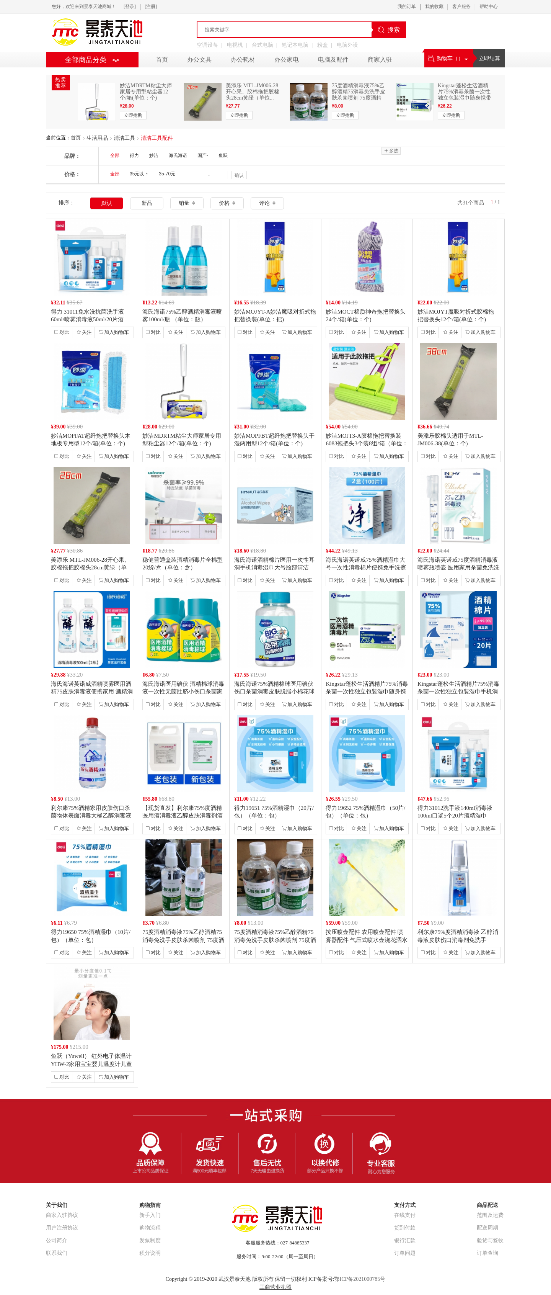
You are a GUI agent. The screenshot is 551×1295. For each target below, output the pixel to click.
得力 (134, 155)
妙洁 (153, 155)
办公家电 (286, 59)
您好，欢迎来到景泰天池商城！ (84, 6)
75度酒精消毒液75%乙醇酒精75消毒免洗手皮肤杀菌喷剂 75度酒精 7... (358, 95)
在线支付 (405, 1215)
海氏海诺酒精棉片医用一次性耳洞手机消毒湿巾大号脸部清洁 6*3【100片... (274, 567)
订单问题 (405, 1253)
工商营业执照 (275, 1287)
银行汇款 (405, 1240)
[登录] (130, 6)
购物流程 (150, 1228)
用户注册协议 (62, 1228)
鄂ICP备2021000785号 (359, 1279)
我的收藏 (434, 6)
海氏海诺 (178, 155)
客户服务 (461, 6)
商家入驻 (380, 59)
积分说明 (150, 1253)
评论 (267, 203)
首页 (76, 138)
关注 (84, 332)
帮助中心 (488, 6)
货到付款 (405, 1228)
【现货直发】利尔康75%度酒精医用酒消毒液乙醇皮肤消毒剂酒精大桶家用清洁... (182, 815)
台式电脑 (262, 45)
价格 (227, 203)
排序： (67, 203)
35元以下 (139, 174)
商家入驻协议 (62, 1215)
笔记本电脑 (295, 45)
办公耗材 (243, 59)
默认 (106, 203)
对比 (61, 332)
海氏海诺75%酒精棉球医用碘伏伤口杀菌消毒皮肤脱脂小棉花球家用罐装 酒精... (274, 691)
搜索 (389, 29)
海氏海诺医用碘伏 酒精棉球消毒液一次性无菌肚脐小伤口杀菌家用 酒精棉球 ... (183, 691)
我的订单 (407, 6)
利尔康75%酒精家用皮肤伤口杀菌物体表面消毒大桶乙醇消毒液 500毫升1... (91, 815)
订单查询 (487, 1253)
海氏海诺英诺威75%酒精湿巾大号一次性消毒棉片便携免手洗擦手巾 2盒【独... (366, 567)
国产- (202, 155)
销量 (187, 203)
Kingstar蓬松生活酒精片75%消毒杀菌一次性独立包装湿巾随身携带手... (464, 95)
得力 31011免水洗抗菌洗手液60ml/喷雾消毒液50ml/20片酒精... (87, 319)
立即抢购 (133, 115)
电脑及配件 (333, 59)
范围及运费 (490, 1215)
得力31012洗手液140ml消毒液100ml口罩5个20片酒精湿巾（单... (454, 815)
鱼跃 (223, 155)
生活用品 (97, 138)
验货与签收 (490, 1240)
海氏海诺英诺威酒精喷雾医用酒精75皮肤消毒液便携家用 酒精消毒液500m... (92, 691)
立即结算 (489, 58)
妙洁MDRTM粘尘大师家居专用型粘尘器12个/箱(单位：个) (146, 92)
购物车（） (448, 58)
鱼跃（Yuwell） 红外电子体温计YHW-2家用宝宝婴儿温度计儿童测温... (91, 1063)
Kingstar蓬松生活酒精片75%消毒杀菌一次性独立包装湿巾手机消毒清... (458, 691)
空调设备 (207, 45)
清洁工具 (124, 138)
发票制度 (150, 1240)
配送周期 (487, 1228)
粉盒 (322, 45)
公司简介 (56, 1240)
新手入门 (150, 1215)
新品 (147, 203)
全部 (114, 155)
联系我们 (56, 1253)
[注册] (151, 6)
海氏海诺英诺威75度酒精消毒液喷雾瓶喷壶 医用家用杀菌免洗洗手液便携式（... (458, 567)
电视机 (235, 45)
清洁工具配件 (157, 138)
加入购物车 (114, 332)
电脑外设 (347, 45)
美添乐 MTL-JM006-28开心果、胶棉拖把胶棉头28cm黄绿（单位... (252, 92)
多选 (390, 151)
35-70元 (167, 174)
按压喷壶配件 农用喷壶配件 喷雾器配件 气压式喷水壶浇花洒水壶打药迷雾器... (367, 939)
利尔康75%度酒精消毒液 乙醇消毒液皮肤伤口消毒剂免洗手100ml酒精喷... (457, 939)
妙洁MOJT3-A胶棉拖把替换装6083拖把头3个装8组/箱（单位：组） (367, 443)
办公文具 (199, 59)
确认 (239, 175)
